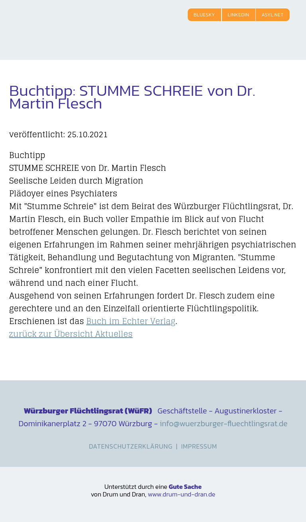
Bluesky (204, 14)
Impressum (199, 446)
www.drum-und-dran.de (181, 494)
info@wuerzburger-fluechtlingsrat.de (224, 423)
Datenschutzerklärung (131, 446)
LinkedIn (238, 14)
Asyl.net (273, 14)
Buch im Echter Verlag (131, 321)
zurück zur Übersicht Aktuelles (71, 334)
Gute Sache (185, 486)
